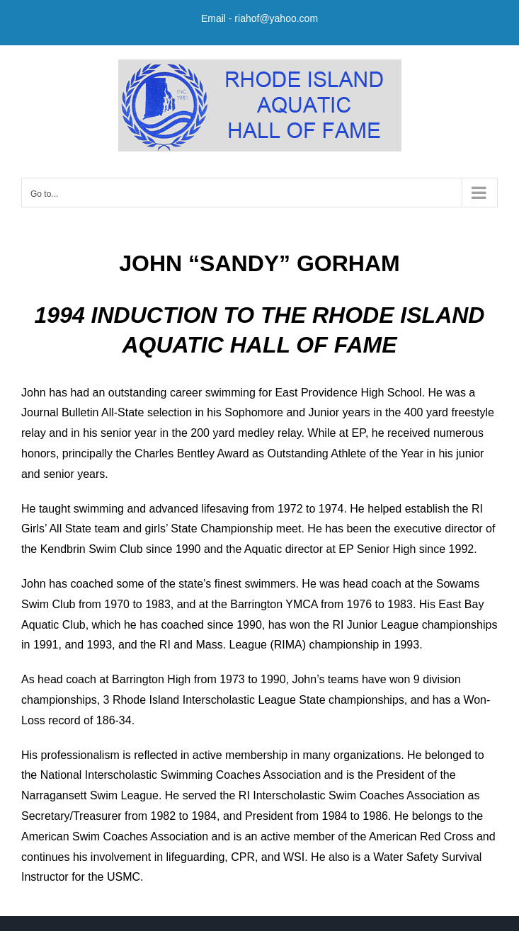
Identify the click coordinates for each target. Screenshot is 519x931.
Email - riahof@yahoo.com (259, 18)
